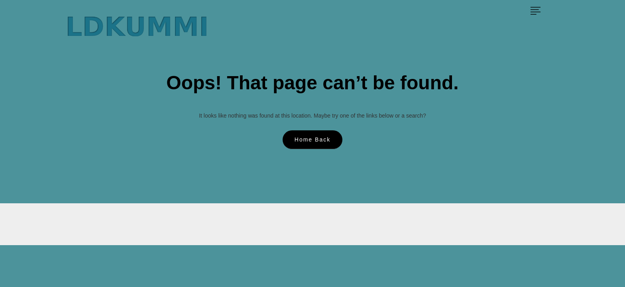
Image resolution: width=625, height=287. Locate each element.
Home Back (312, 139)
